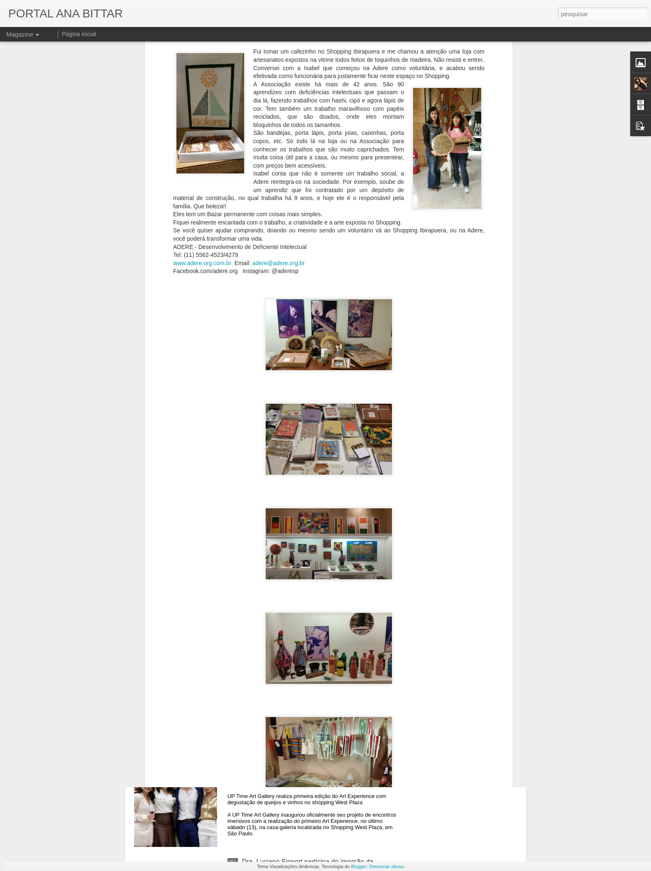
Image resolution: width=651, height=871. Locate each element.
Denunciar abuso (386, 866)
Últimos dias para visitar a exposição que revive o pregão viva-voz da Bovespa (315, 583)
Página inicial (79, 34)
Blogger (358, 866)
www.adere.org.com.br (202, 109)
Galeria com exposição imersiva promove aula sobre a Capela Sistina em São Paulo (319, 771)
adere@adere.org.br (278, 109)
